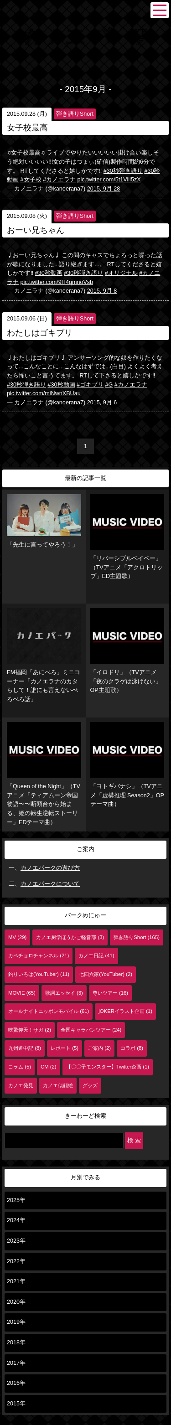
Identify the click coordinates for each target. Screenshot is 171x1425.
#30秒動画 (48, 273)
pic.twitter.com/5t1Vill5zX (109, 179)
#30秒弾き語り (123, 171)
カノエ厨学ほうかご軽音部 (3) (70, 937)
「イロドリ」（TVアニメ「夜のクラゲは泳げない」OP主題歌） (127, 650)
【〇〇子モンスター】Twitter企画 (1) (107, 1066)
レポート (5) (64, 1048)
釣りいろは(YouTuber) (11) (38, 974)
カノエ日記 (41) (96, 955)
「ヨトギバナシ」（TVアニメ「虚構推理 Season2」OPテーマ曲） (127, 764)
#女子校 (31, 179)
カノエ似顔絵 (58, 1085)
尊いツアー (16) (110, 993)
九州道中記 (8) (24, 1048)
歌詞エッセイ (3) (64, 993)
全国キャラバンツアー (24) (91, 1030)
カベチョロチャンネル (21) (38, 955)
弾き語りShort (74, 114)
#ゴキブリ (90, 385)
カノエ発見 (20, 1085)
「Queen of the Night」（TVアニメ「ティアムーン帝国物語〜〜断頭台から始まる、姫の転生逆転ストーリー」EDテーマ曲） (44, 773)
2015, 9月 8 (102, 291)
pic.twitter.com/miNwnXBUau (44, 393)
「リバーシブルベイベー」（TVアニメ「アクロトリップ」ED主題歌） (127, 536)
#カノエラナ (59, 179)
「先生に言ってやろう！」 (44, 520)
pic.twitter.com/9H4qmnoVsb (57, 282)
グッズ (90, 1085)
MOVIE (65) (22, 993)
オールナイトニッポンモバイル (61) (48, 1011)
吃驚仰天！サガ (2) (29, 1030)
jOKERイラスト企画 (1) (125, 1011)
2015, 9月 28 (103, 189)
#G (109, 385)
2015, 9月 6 (102, 402)
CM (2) (49, 1066)
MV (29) (17, 937)
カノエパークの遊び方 (50, 868)
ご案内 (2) (99, 1048)
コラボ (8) (131, 1048)
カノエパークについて (50, 884)
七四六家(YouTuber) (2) (105, 974)
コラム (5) (19, 1066)
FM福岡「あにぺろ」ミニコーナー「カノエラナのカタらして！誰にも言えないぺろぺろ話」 (44, 655)
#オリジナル (121, 273)
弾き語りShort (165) (137, 937)
